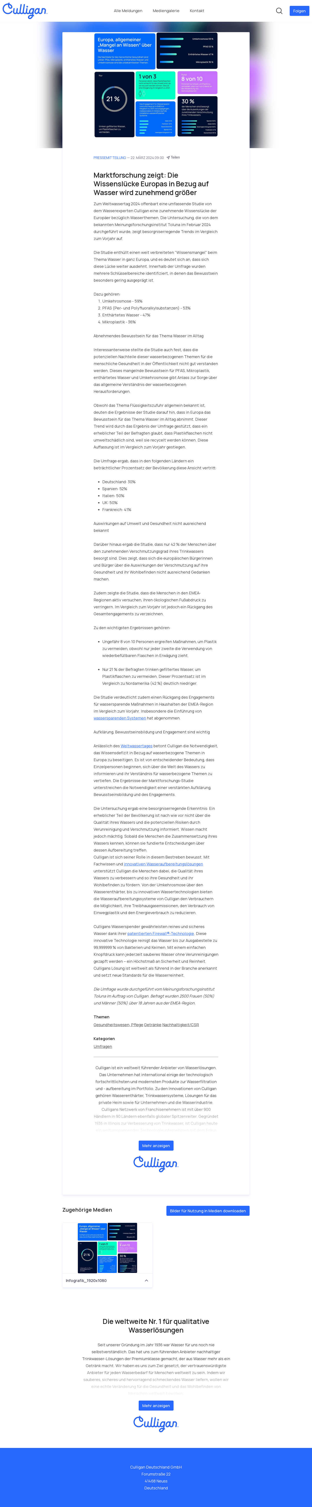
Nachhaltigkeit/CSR (180, 1024)
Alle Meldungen (128, 10)
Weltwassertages (137, 745)
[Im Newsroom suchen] (279, 10)
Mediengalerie (166, 10)
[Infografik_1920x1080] (107, 1248)
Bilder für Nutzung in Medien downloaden (208, 1210)
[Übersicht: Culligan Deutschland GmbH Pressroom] (25, 11)
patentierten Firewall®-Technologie (160, 933)
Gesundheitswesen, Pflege (118, 1024)
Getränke (152, 1024)
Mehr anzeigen (156, 1145)
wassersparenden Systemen (120, 718)
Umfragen (103, 1046)
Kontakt (197, 10)
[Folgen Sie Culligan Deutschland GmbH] (299, 11)
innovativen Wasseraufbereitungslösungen (163, 864)
